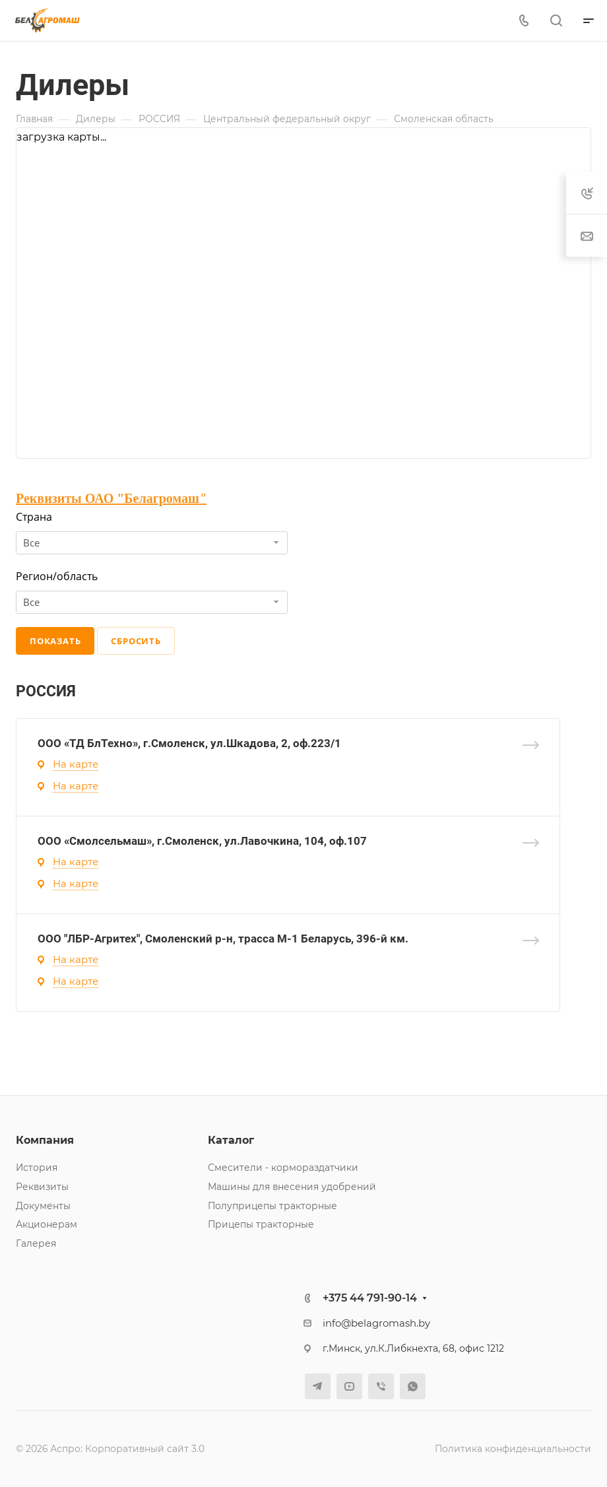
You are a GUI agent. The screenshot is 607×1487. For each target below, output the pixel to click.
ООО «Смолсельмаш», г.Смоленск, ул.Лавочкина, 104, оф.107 (202, 840)
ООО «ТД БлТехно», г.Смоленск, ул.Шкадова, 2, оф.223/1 (189, 743)
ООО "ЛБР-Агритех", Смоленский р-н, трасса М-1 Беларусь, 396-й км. (223, 938)
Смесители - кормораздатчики (283, 1167)
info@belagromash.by (376, 1323)
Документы (43, 1206)
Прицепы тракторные (261, 1224)
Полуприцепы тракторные (272, 1206)
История (36, 1167)
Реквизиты (42, 1186)
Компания (45, 1140)
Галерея (36, 1243)
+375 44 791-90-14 (370, 1298)
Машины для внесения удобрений (292, 1186)
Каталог (231, 1140)
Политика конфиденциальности (513, 1448)
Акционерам (46, 1224)
